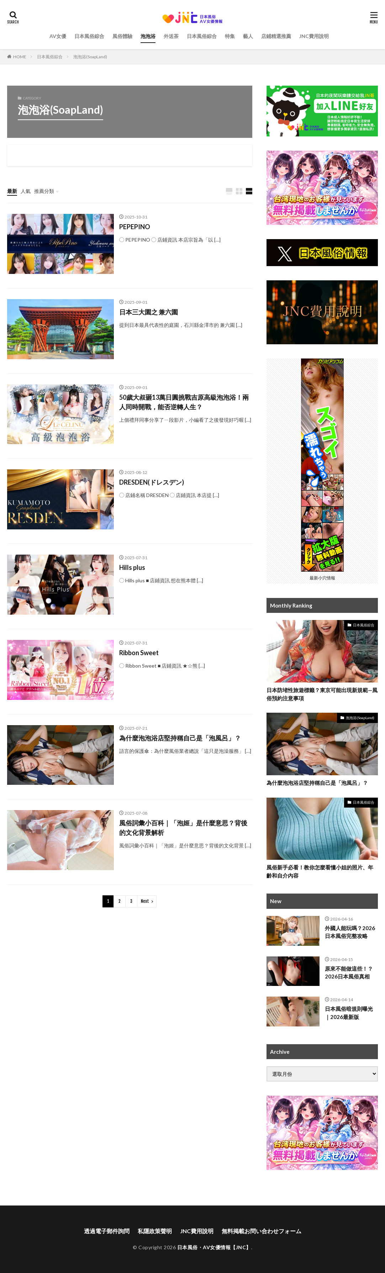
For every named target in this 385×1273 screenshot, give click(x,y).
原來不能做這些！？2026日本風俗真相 (349, 972)
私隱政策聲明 (155, 1231)
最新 (12, 191)
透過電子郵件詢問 (107, 1231)
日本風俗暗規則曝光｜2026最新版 (349, 1012)
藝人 (248, 36)
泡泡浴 (148, 36)
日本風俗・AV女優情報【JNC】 (214, 1247)
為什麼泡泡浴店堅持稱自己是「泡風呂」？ (180, 738)
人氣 (26, 191)
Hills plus (132, 567)
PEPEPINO (134, 227)
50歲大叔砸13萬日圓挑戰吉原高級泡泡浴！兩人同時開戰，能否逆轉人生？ (184, 402)
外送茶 (171, 36)
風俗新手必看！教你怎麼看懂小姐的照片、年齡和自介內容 (320, 871)
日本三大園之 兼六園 (148, 312)
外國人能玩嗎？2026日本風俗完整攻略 (350, 932)
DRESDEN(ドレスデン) (151, 482)
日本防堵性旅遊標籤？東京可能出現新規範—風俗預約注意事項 (322, 694)
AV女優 (57, 36)
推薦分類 (44, 191)
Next (145, 901)
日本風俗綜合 (89, 36)
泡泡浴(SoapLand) (90, 56)
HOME (19, 56)
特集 (230, 36)
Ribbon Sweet (139, 653)
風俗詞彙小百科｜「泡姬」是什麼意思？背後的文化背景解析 (183, 827)
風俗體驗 (122, 36)
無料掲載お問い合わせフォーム (261, 1231)
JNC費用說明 (314, 36)
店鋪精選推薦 (276, 36)
